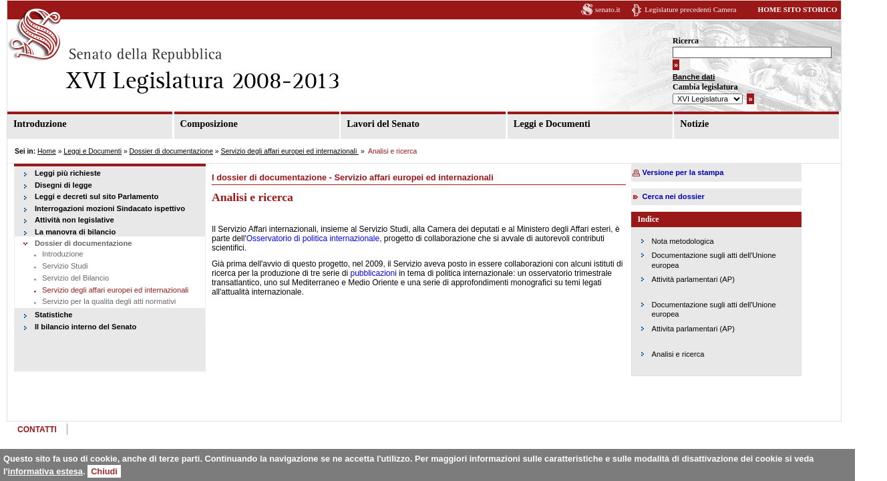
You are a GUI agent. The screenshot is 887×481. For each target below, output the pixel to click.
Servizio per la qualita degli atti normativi (109, 301)
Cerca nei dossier (688, 196)
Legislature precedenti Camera (710, 9)
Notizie (710, 123)
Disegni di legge (63, 185)
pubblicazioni (378, 273)
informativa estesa (45, 471)
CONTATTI (37, 429)
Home (46, 151)
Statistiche (54, 315)
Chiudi (104, 471)
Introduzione (40, 123)
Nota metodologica (697, 241)
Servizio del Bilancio (75, 278)
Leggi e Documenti (564, 123)
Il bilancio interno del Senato (85, 327)
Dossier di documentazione (171, 151)
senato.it (628, 9)
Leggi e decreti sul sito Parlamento (96, 196)
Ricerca (706, 41)
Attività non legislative (74, 220)
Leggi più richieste (68, 173)
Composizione (213, 123)
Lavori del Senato (391, 123)
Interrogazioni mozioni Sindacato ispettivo (110, 208)
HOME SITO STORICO (817, 9)
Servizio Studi (64, 266)
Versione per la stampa (697, 172)
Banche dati (714, 77)
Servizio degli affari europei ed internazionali (289, 151)
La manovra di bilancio (75, 232)
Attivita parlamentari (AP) (707, 329)
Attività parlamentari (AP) (707, 279)
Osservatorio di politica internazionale (317, 238)
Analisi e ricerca (692, 354)
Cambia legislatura (725, 87)
